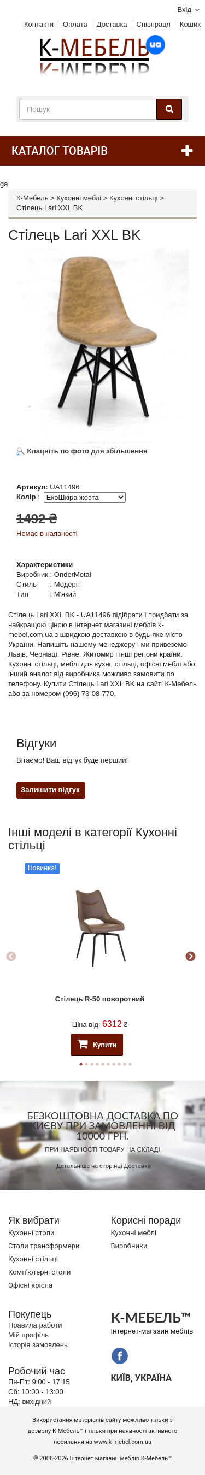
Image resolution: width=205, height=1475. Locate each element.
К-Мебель (32, 198)
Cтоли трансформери (43, 1246)
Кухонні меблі (78, 198)
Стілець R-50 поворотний (99, 999)
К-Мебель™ (156, 1458)
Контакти (39, 24)
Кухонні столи (31, 1233)
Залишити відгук (50, 790)
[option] (99, 957)
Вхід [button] (185, 9)
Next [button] (190, 957)
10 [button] (130, 1064)
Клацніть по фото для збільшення (82, 451)
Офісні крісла (30, 1285)
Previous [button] (10, 957)
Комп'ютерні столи (39, 1272)
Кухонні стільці (133, 198)
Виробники (129, 1246)
